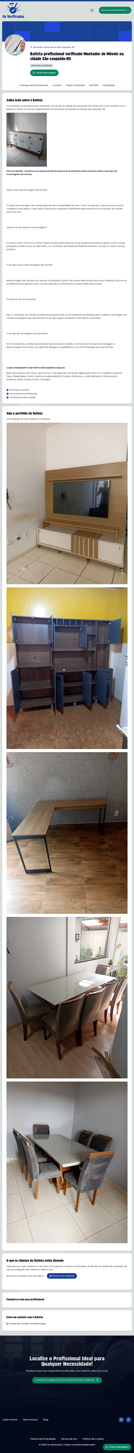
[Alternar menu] (92, 10)
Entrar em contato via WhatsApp (26, 1323)
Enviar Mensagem (44, 72)
